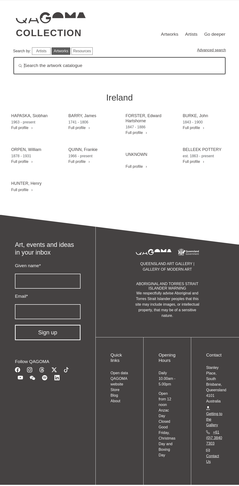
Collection (49, 33)
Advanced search (211, 50)
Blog (114, 395)
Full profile (21, 128)
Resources (82, 51)
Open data (119, 373)
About (115, 401)
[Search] (119, 66)
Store (115, 390)
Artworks (170, 34)
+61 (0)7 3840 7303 (214, 437)
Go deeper (214, 34)
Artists (191, 34)
